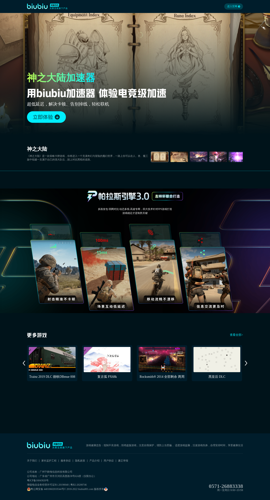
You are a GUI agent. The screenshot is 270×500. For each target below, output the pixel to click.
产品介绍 (94, 460)
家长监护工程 (49, 460)
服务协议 (66, 460)
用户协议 (109, 460)
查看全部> (236, 334)
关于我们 (32, 460)
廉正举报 (123, 460)
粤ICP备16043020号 (38, 480)
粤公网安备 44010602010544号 (45, 489)
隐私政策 (80, 460)
